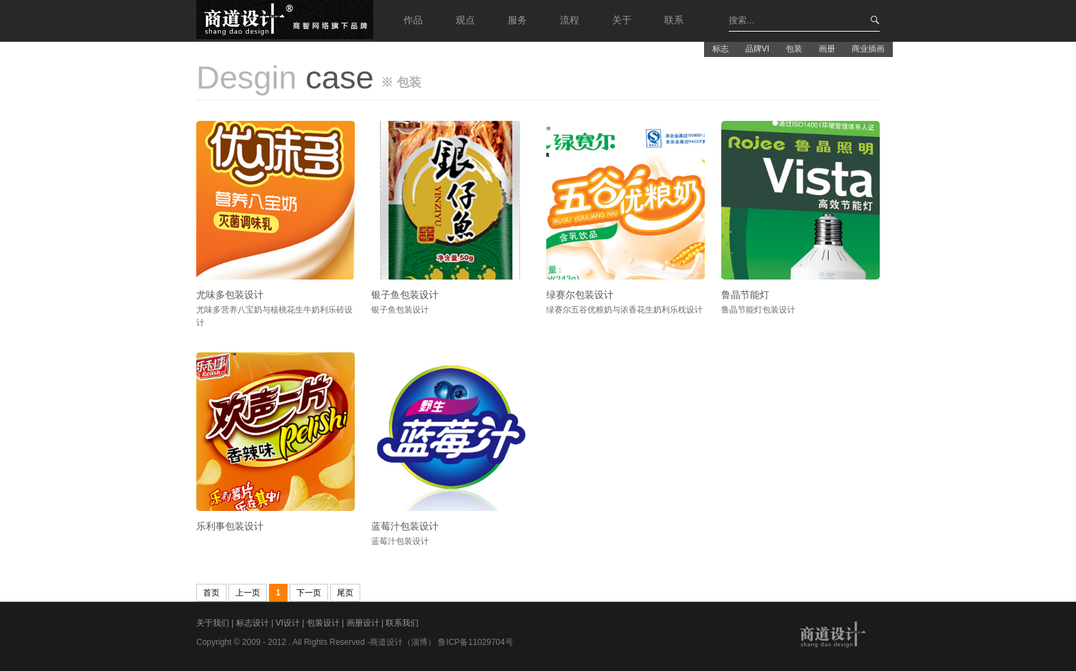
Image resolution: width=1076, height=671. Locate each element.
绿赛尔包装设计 (579, 294)
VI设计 (289, 623)
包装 (794, 49)
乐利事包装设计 (230, 526)
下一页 (308, 593)
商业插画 (868, 49)
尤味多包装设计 (230, 294)
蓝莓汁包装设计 (404, 526)
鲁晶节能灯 (745, 294)
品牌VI (757, 49)
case (285, 77)
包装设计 (324, 623)
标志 (720, 49)
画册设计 (364, 623)
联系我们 (402, 623)
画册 (827, 49)
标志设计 (253, 623)
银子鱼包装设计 (404, 294)
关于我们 (213, 623)
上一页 (247, 593)
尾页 (345, 593)
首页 (211, 593)
